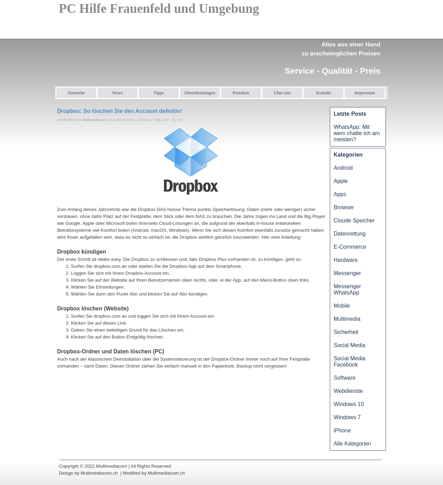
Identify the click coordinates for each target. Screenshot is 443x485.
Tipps (159, 92)
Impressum (364, 92)
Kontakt (323, 92)
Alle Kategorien (352, 444)
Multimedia (347, 319)
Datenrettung (350, 234)
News (117, 92)
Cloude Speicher (354, 220)
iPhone (342, 430)
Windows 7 (347, 417)
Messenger (347, 273)
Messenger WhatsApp (347, 289)
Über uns (282, 92)
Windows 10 (349, 404)
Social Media (349, 345)
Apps (340, 194)
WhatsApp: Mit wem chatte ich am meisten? (357, 133)
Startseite (76, 92)
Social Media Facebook (349, 361)
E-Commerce (350, 247)
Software (344, 378)
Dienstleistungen (200, 92)
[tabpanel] (330, 54)
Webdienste (348, 391)
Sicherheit (346, 332)
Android (343, 168)
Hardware (346, 260)
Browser (344, 207)
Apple (341, 181)
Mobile (342, 306)
